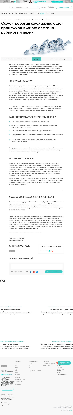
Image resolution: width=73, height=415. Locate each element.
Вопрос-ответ (50, 13)
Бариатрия (18, 374)
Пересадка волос (19, 381)
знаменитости (56, 341)
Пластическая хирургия (49, 363)
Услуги (26, 13)
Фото (37, 13)
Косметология (46, 365)
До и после (60, 369)
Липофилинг (18, 377)
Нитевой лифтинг (19, 382)
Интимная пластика (20, 379)
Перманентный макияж (35, 370)
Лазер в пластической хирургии (58, 59)
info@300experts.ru (7, 374)
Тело (16, 370)
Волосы (31, 363)
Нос (16, 363)
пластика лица (65, 306)
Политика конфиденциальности (65, 406)
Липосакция (18, 384)
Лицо (16, 365)
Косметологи (19, 13)
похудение (7, 341)
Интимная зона (33, 368)
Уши (16, 375)
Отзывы (32, 13)
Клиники (4, 13)
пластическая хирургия (54, 306)
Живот (16, 372)
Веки (16, 367)
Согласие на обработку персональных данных (62, 407)
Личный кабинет (62, 374)
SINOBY (70, 410)
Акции (59, 365)
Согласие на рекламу (67, 408)
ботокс (9, 306)
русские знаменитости (66, 341)
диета (22, 341)
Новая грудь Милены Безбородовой (15, 59)
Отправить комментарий (53, 271)
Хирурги (10, 13)
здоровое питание (15, 341)
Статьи (42, 13)
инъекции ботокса (17, 306)
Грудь (16, 368)
